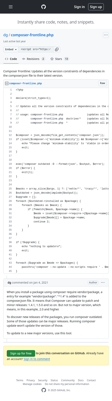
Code (11, 59)
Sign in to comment (37, 359)
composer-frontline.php (32, 34)
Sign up (96, 7)
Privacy (31, 380)
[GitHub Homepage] (43, 390)
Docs (81, 380)
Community (68, 380)
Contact (91, 380)
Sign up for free (21, 353)
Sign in (79, 7)
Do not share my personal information (67, 384)
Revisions (33, 59)
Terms (19, 380)
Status (54, 380)
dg (5, 34)
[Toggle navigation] (10, 6)
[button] (56, 49)
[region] (56, 181)
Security (42, 380)
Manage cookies (32, 384)
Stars (59, 59)
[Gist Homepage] (43, 6)
